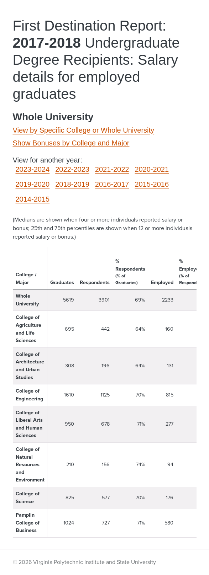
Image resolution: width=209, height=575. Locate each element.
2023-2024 (33, 169)
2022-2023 (72, 169)
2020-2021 (152, 169)
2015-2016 (152, 184)
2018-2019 (72, 184)
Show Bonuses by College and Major (71, 143)
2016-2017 (112, 184)
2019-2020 (33, 184)
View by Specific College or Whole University (84, 130)
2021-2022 (112, 169)
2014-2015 (33, 199)
